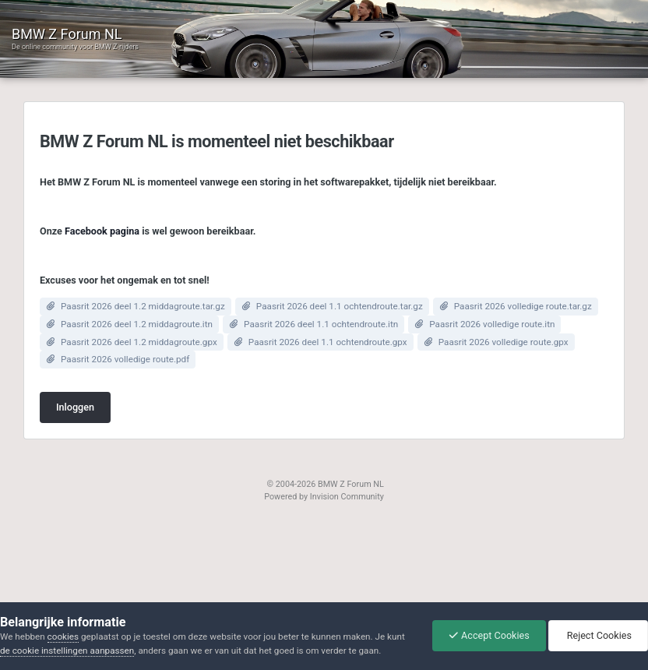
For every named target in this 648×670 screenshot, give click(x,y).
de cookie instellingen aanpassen (67, 650)
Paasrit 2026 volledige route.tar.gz (523, 306)
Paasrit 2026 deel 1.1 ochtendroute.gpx (327, 342)
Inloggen (75, 407)
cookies (63, 636)
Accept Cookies (489, 635)
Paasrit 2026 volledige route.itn (492, 324)
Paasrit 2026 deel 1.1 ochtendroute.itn (321, 324)
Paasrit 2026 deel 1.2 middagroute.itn (137, 324)
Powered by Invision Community (324, 497)
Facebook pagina (102, 231)
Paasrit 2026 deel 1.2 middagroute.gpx (139, 342)
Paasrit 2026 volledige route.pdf (125, 359)
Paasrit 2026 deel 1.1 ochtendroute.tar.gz (339, 306)
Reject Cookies (598, 635)
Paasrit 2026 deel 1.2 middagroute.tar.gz (143, 306)
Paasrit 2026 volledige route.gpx (503, 342)
